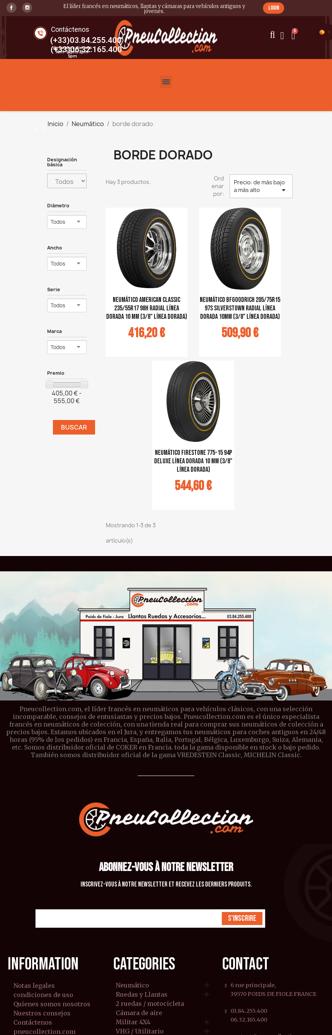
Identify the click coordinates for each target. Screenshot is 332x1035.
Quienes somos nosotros (51, 1004)
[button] (273, 7)
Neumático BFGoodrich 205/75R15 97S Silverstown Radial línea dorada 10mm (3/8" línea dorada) (240, 308)
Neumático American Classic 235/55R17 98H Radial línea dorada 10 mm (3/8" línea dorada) (146, 308)
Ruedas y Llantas (142, 994)
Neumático (132, 985)
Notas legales (34, 985)
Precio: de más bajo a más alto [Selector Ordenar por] (261, 187)
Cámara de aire (139, 1013)
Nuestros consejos (42, 1013)
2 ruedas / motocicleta (150, 1004)
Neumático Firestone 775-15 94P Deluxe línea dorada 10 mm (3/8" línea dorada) (193, 461)
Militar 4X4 (133, 1022)
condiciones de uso (43, 995)
